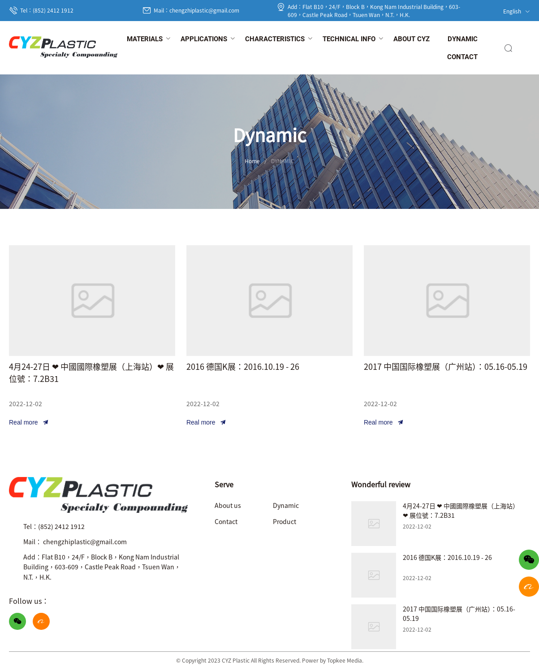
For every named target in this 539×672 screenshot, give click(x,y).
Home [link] (252, 161)
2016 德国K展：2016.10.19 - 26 (242, 366)
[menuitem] (145, 39)
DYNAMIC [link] (282, 161)
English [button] (516, 11)
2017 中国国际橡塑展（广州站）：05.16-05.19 (445, 366)
